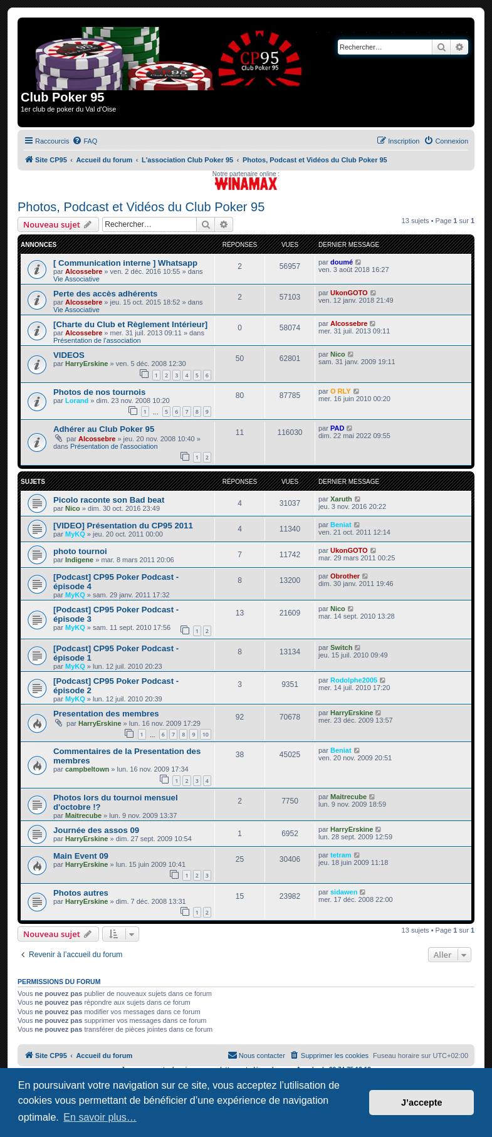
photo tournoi (80, 551)
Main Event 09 (80, 856)
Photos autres (80, 893)
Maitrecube (83, 815)
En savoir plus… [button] (100, 1117)
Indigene (79, 559)
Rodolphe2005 (353, 680)
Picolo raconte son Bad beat (108, 500)
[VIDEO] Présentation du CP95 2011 (123, 525)
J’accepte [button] (421, 1103)
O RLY (340, 391)
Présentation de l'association (97, 340)
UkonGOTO (349, 292)
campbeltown (87, 769)
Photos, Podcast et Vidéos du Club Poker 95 (141, 207)
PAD (337, 428)
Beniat (341, 524)
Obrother (345, 576)
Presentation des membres (106, 713)
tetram (341, 855)
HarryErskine (86, 363)
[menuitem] (84, 141)
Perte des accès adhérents (105, 293)
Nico (337, 354)
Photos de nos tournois (99, 392)
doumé (341, 262)
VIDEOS (69, 355)
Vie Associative (76, 279)
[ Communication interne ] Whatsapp (125, 263)
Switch (341, 647)
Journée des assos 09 (96, 830)
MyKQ (75, 534)
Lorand (76, 400)
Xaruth (341, 499)
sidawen (343, 892)
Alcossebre (83, 271)
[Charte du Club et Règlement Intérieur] (130, 324)
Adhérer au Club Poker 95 (103, 429)
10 (205, 734)
